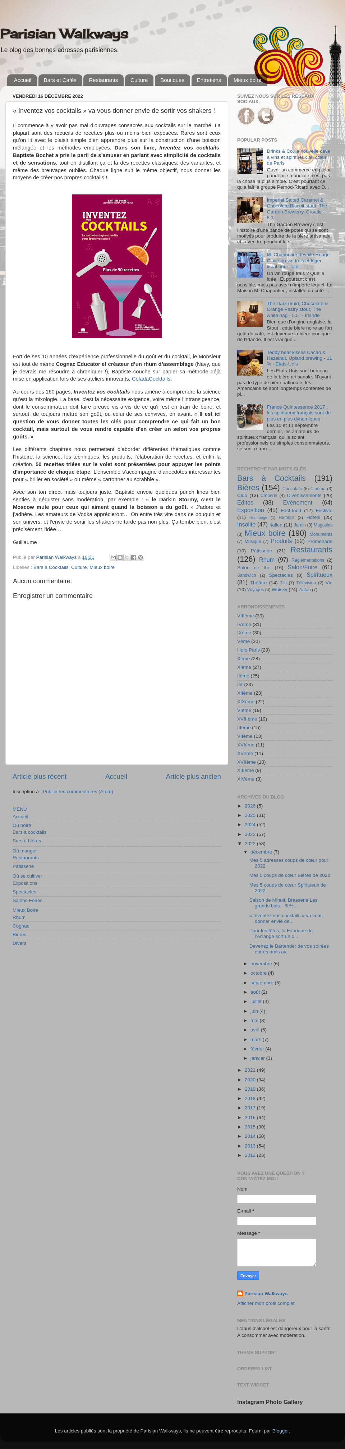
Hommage (258, 517)
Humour (286, 517)
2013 (251, 1146)
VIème (244, 710)
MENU (20, 809)
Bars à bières (27, 840)
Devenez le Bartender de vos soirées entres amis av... (289, 948)
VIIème (245, 736)
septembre (262, 982)
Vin (329, 582)
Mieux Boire (25, 910)
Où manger (25, 851)
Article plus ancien (193, 776)
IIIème (244, 727)
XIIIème (245, 770)
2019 (251, 1089)
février (257, 1049)
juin (254, 1011)
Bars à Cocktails (51, 567)
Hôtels (313, 517)
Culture (139, 80)
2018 (251, 1098)
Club (242, 495)
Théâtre (258, 582)
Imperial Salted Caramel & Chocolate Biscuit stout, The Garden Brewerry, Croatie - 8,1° (297, 208)
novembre (261, 963)
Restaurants (103, 80)
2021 (251, 1070)
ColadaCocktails (151, 379)
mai (255, 1020)
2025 (251, 815)
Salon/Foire (303, 567)
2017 (251, 1107)
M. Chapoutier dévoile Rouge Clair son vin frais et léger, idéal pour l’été (298, 260)
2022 (251, 843)
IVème (244, 624)
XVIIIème (247, 719)
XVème (245, 753)
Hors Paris (248, 650)
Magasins (323, 525)
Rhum (19, 917)
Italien (276, 525)
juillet (256, 1001)
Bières (19, 934)
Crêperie (269, 495)
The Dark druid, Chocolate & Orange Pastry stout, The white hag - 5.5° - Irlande (297, 309)
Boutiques (172, 80)
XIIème (245, 693)
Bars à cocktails (30, 832)
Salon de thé (253, 567)
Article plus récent (39, 776)
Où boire (22, 825)
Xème (243, 658)
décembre (261, 852)
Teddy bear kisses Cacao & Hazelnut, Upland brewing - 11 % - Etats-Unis (299, 358)
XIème (244, 667)
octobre (259, 973)
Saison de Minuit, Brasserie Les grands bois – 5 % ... (283, 902)
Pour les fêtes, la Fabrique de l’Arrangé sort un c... (281, 933)
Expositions (25, 883)
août (255, 992)
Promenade (319, 541)
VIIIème (245, 615)
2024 (251, 824)
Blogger (280, 1431)
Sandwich (246, 575)
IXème (244, 632)
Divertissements (304, 495)
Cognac (21, 926)
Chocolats (292, 488)
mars (256, 1039)
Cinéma (318, 488)
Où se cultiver (27, 876)
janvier (258, 1058)
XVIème (245, 745)
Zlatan (305, 589)
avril (255, 1029)
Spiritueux (319, 574)
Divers (19, 943)
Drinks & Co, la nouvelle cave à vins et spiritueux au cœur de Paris (298, 156)
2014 (251, 1136)
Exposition (250, 510)
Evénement (297, 502)
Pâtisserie (23, 866)
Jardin (300, 525)
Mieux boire (248, 80)
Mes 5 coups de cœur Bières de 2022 (289, 875)
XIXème (245, 701)
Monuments (321, 534)
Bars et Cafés (60, 80)
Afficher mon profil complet (266, 1303)
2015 (251, 1127)
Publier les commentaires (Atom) (78, 791)
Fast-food (291, 510)
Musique (253, 541)
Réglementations (307, 560)
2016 (251, 1117)
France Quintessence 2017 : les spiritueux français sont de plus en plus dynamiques (299, 412)
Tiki (283, 582)
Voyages (255, 589)
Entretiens (209, 80)
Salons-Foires (27, 900)
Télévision (306, 582)
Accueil (22, 80)
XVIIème (246, 762)
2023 (251, 834)
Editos (245, 502)
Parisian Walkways (64, 34)
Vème (243, 641)
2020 (251, 1079)
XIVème (245, 779)
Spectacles (24, 891)
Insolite (246, 524)
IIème (243, 675)
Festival (324, 510)
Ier (240, 684)
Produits (281, 541)
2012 (251, 1155)
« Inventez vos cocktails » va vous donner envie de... (286, 918)
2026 (251, 806)
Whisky (280, 589)
